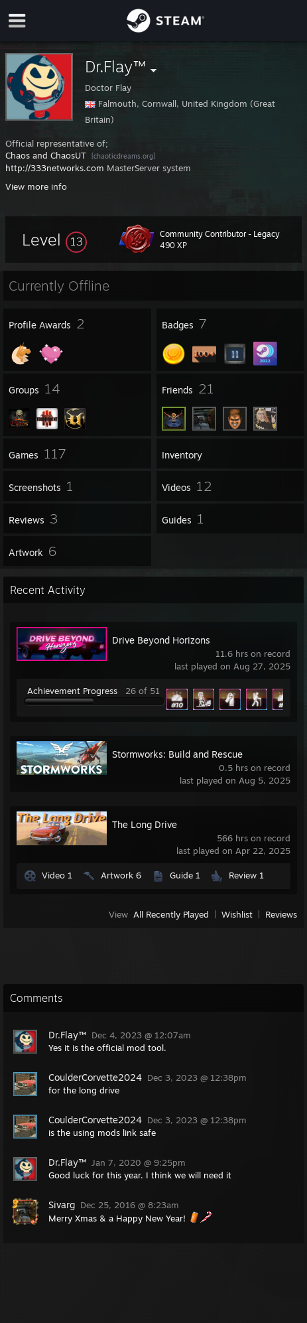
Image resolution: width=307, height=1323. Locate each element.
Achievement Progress (72, 690)
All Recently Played (171, 914)
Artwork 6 (121, 875)
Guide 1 (185, 875)
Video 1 (57, 875)
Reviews (281, 914)
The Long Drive (144, 824)
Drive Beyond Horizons (161, 640)
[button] (54, 239)
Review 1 (246, 875)
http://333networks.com (54, 168)
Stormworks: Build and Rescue (177, 754)
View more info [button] (36, 186)
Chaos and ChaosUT (45, 155)
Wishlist (237, 914)
